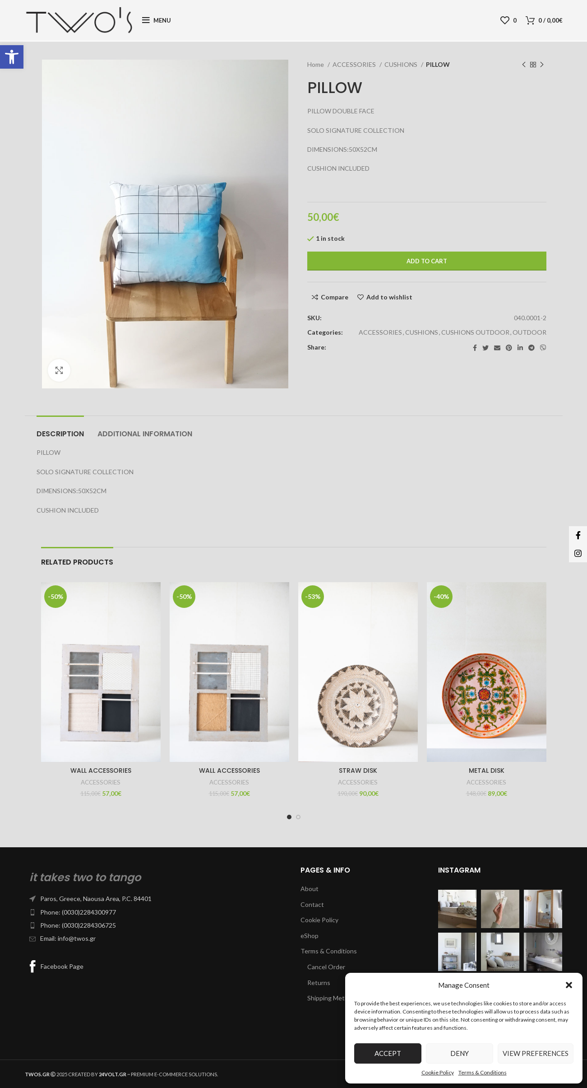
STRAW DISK (358, 770)
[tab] (60, 429)
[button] (11, 57)
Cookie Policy (437, 1072)
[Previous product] (523, 65)
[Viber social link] (543, 348)
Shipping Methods (333, 998)
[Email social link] (497, 348)
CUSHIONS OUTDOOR (475, 332)
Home (316, 64)
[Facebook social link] (475, 348)
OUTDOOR (529, 332)
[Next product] (541, 65)
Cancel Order (326, 967)
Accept (387, 1053)
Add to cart (427, 261)
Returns (318, 982)
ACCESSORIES (355, 64)
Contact (312, 904)
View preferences (536, 1053)
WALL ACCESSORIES (100, 770)
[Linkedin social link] (520, 348)
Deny (459, 1053)
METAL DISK (486, 770)
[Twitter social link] (485, 348)
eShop (309, 935)
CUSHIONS (401, 64)
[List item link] (155, 899)
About (309, 888)
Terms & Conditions (482, 1072)
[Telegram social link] (531, 348)
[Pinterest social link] (509, 348)
